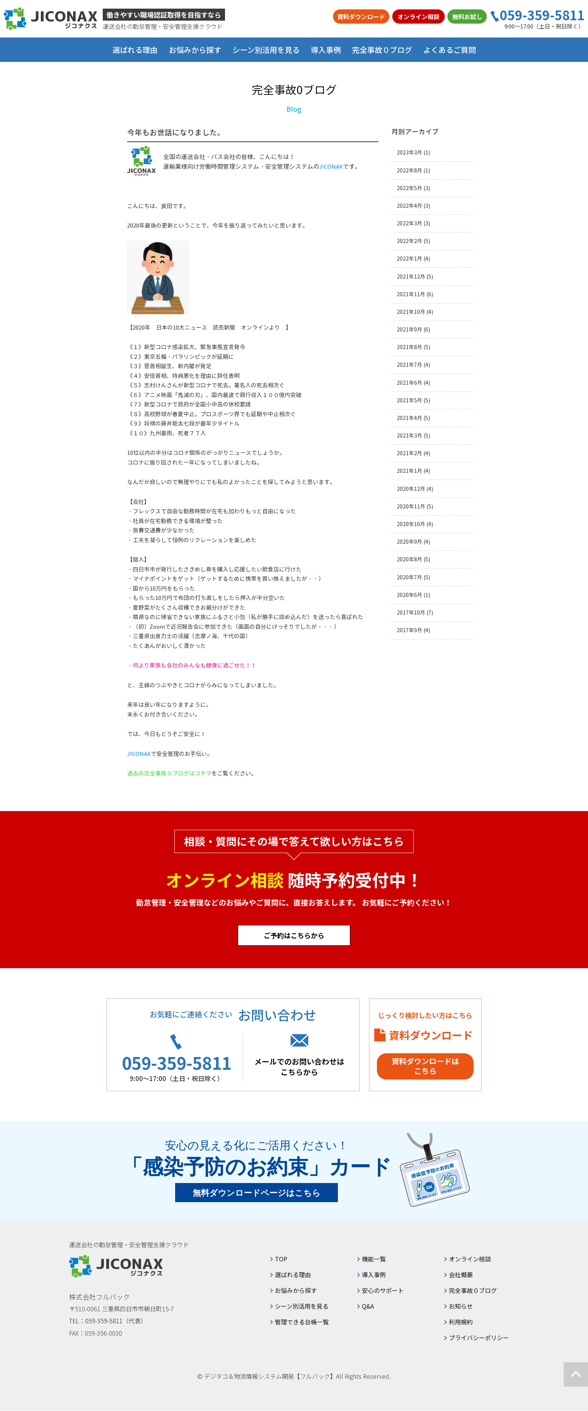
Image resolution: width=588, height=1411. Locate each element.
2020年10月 (411, 524)
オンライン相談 (419, 16)
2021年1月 (409, 470)
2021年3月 (409, 435)
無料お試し (467, 16)
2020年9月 (409, 541)
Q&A (368, 1306)
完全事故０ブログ (382, 49)
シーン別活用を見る (301, 1306)
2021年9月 (409, 329)
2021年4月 (409, 417)
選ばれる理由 (135, 49)
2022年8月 (409, 170)
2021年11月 (411, 294)
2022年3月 (409, 223)
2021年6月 (409, 382)
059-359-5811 (542, 15)
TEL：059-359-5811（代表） (108, 1321)
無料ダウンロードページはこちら (257, 1193)
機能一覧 (374, 1259)
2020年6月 (409, 594)
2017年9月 (409, 630)
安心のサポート (383, 1290)
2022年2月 (409, 240)
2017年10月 (411, 612)
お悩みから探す (296, 1290)
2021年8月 (409, 347)
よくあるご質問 (449, 49)
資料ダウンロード (361, 16)
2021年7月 (409, 364)
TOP (281, 1259)
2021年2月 (409, 453)
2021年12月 (411, 276)
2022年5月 (409, 188)
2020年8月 (409, 559)
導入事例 (326, 49)
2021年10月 (411, 311)
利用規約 (461, 1322)
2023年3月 (409, 152)
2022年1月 (409, 258)
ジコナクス (51, 18)
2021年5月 (409, 400)
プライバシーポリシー (479, 1337)
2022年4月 (409, 205)
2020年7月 (409, 577)
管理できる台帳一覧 (302, 1322)
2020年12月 (411, 488)
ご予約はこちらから (294, 935)
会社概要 (461, 1274)
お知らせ (461, 1306)
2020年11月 (411, 506)
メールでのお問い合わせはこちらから (301, 1067)
